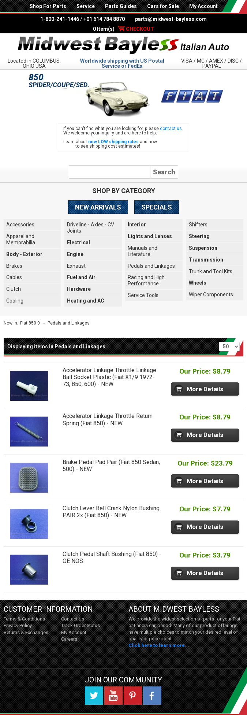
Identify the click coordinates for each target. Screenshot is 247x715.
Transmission (206, 260)
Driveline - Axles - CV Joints (90, 228)
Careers (69, 639)
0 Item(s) (123, 29)
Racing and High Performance (146, 280)
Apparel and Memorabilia (20, 239)
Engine (75, 254)
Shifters (198, 224)
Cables (14, 277)
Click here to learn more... (158, 645)
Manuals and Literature (142, 251)
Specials (156, 207)
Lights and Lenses (150, 236)
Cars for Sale (163, 6)
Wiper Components (211, 294)
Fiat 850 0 (30, 323)
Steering (199, 236)
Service (85, 6)
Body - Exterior (24, 254)
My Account (203, 6)
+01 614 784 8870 (104, 19)
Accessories (20, 224)
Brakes (14, 266)
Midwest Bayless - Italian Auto (124, 45)
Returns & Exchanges (26, 632)
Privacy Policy (18, 625)
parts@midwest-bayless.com (171, 19)
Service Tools (143, 295)
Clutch (13, 289)
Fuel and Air (81, 277)
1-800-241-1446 (59, 19)
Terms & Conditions (24, 619)
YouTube (113, 695)
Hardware (79, 289)
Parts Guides (121, 6)
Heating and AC (85, 301)
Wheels (197, 283)
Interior (137, 224)
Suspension (203, 248)
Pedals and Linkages (151, 266)
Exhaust (76, 266)
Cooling (14, 301)
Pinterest (133, 695)
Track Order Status (80, 625)
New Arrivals (98, 207)
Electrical (78, 242)
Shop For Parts (48, 6)
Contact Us (72, 619)
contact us (171, 128)
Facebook (152, 695)
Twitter (94, 695)
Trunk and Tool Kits (210, 271)
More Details (205, 389)
